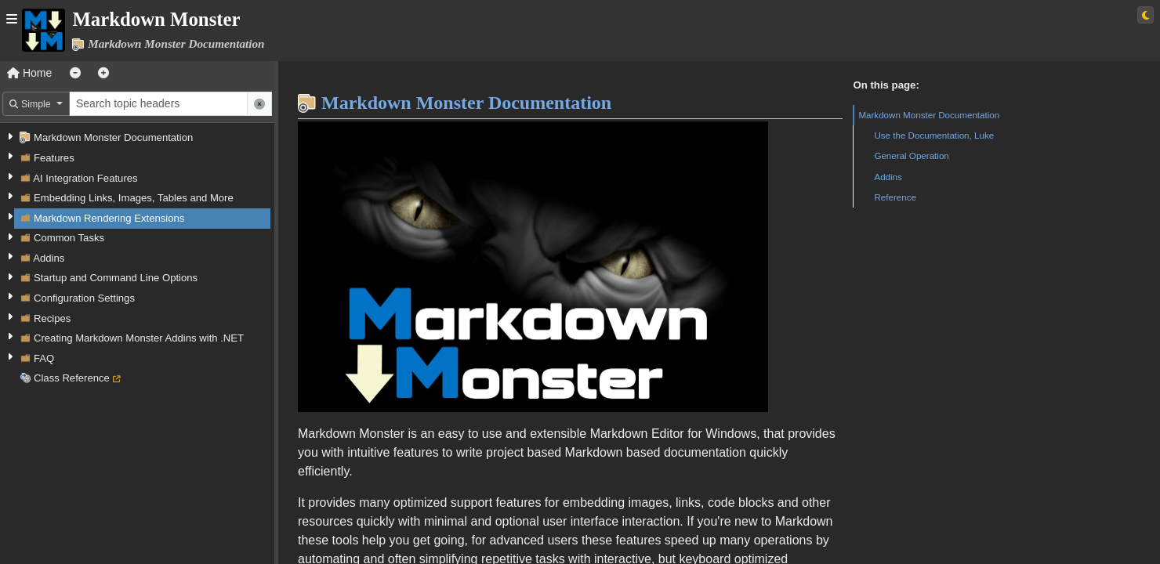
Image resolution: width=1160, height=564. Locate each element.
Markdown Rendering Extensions (109, 218)
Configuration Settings (84, 298)
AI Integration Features (85, 178)
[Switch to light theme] (1145, 15)
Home (29, 73)
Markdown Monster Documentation (113, 137)
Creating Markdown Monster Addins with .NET (139, 338)
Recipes (52, 318)
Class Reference (72, 378)
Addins (48, 258)
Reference (895, 197)
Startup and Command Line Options (116, 278)
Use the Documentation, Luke (934, 135)
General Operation (911, 155)
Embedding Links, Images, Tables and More (134, 198)
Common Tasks (69, 238)
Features (54, 158)
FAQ (44, 358)
